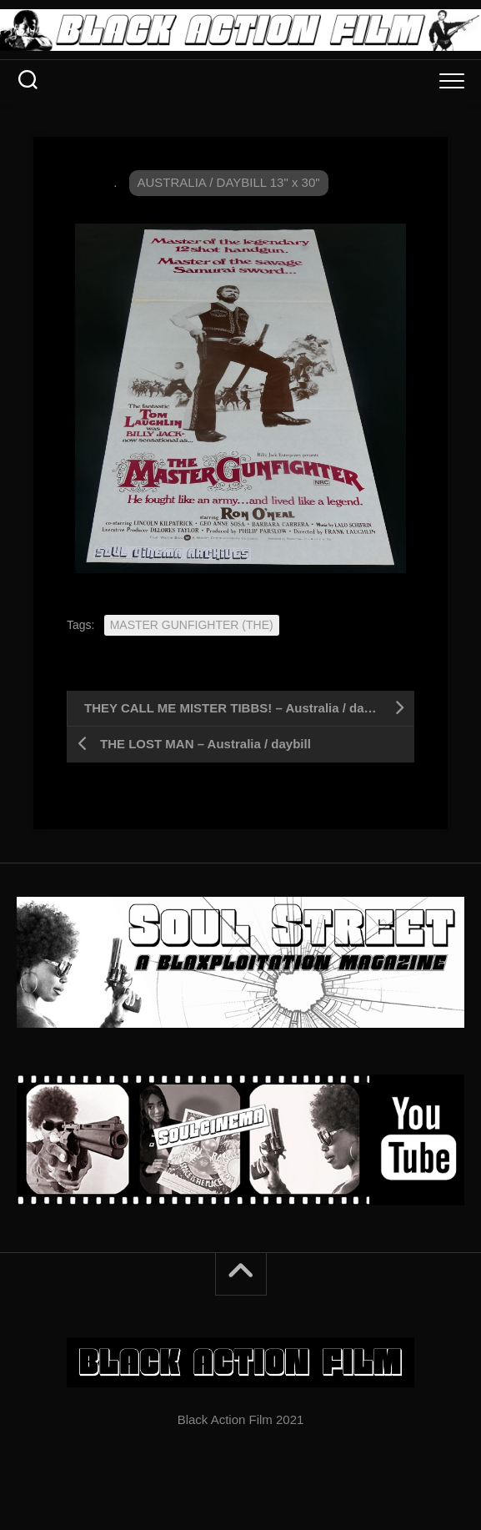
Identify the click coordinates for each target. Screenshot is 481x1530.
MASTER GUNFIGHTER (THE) (191, 625)
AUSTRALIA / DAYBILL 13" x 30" (229, 182)
